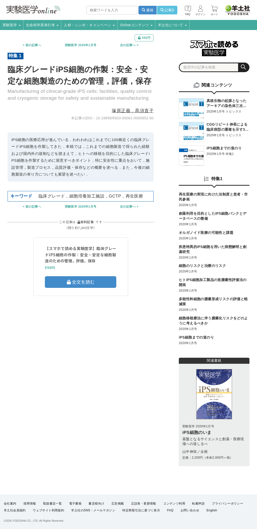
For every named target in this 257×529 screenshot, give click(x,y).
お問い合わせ (190, 510)
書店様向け (96, 503)
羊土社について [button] (172, 25)
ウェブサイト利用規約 (48, 510)
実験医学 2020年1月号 (81, 45)
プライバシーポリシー (227, 503)
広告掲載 (117, 503)
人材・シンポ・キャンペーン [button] (89, 25)
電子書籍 (75, 503)
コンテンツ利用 (174, 503)
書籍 (147, 10)
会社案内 (10, 503)
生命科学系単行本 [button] (42, 25)
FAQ (170, 510)
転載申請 (198, 503)
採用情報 (29, 503)
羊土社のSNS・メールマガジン (93, 510)
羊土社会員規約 (15, 510)
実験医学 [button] (12, 25)
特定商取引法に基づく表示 (141, 510)
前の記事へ (33, 45)
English (212, 510)
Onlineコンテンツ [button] (136, 25)
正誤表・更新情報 (143, 503)
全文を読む (81, 282)
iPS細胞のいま (197, 432)
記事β (167, 10)
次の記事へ (128, 45)
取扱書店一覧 (52, 503)
